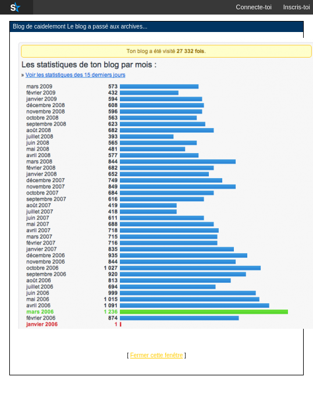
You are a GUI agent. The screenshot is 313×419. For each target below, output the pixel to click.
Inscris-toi (296, 6)
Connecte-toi (254, 6)
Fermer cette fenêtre (156, 355)
